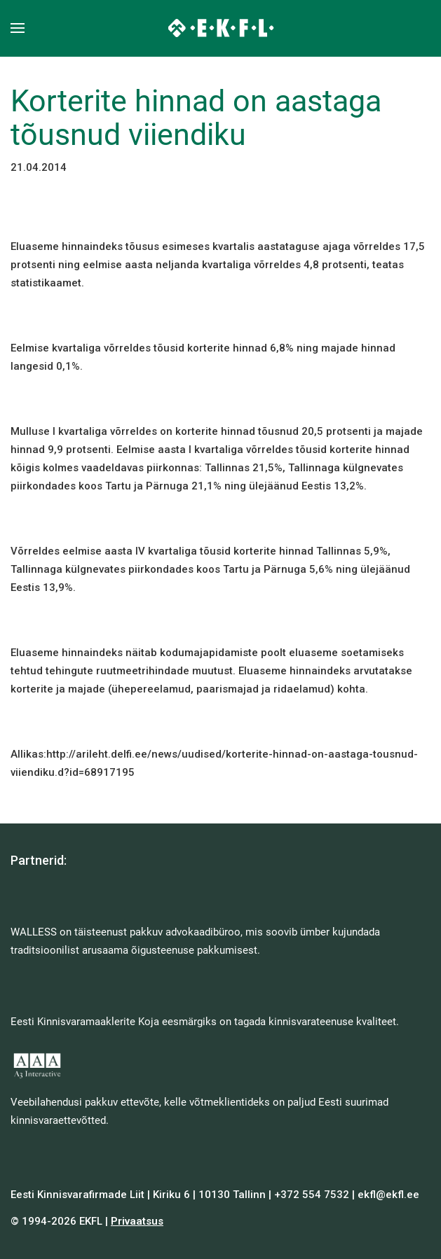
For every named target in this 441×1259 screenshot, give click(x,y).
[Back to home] (220, 28)
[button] (18, 28)
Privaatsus (137, 1221)
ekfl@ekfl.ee (388, 1194)
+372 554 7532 (311, 1194)
